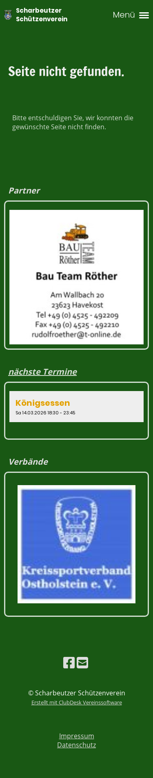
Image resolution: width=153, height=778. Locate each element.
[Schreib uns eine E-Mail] (82, 662)
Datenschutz (76, 744)
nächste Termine (42, 371)
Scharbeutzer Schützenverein (41, 14)
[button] (76, 406)
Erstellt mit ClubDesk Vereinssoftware (76, 702)
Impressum (76, 735)
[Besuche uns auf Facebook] (69, 662)
